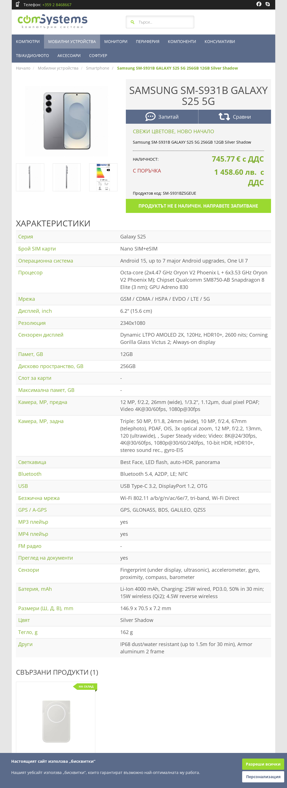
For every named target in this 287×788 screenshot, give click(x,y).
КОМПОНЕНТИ (182, 41)
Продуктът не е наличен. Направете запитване (198, 206)
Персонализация (263, 776)
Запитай (162, 117)
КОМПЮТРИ (28, 41)
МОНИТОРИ (116, 41)
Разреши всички (263, 764)
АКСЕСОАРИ (69, 55)
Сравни (235, 117)
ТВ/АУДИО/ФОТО (32, 55)
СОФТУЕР (98, 55)
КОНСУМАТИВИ (220, 41)
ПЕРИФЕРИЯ (147, 41)
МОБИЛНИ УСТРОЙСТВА (72, 41)
